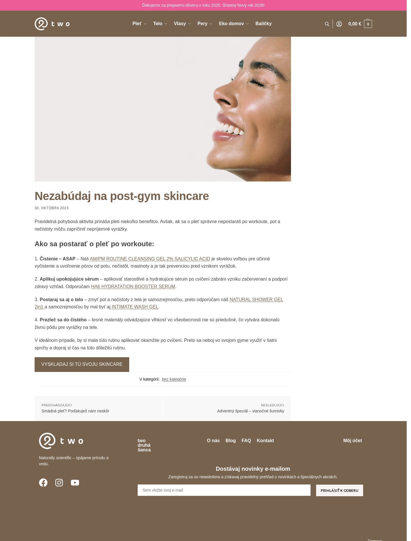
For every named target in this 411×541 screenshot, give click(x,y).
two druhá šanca (156, 440)
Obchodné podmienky (244, 532)
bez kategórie (174, 379)
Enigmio (103, 532)
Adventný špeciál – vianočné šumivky (250, 411)
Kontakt (283, 440)
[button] (360, 24)
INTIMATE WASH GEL (134, 306)
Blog (249, 440)
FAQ (264, 440)
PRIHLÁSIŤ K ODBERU (340, 481)
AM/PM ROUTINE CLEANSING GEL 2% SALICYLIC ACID (150, 258)
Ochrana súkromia (286, 532)
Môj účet (352, 440)
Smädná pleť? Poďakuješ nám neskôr (75, 411)
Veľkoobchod (357, 532)
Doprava (210, 532)
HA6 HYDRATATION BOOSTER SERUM (133, 286)
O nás (231, 440)
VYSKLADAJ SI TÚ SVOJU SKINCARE (82, 364)
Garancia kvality (324, 532)
